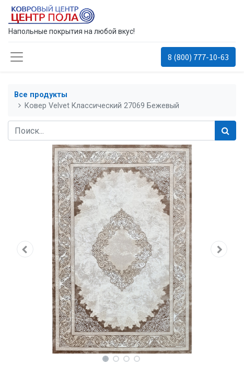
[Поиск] (225, 130)
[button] (25, 249)
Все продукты (40, 94)
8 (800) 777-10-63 (198, 57)
